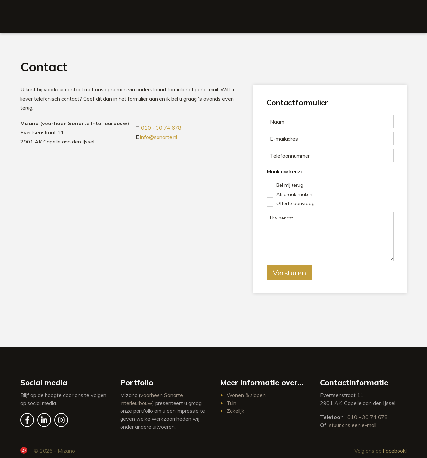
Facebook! (395, 451)
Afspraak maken (294, 194)
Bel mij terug (289, 185)
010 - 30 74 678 (161, 127)
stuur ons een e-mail (352, 425)
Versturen (289, 272)
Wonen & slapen (246, 395)
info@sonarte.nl (158, 137)
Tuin (231, 403)
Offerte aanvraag (295, 203)
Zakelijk (235, 411)
